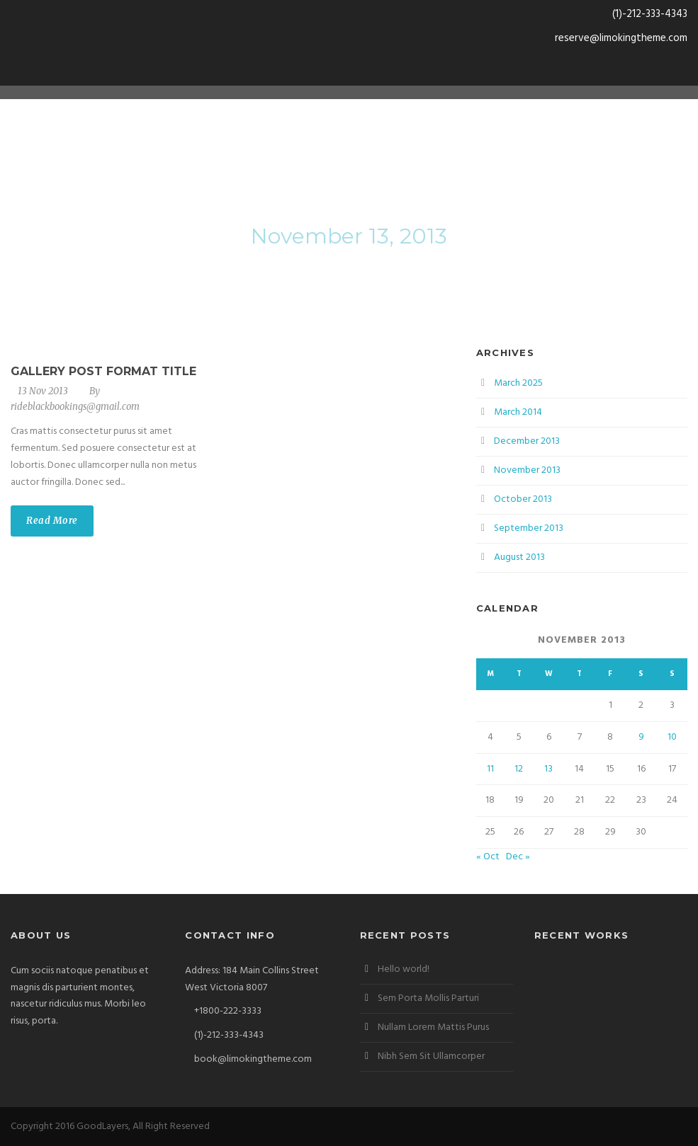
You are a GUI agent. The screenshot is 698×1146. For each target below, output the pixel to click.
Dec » (518, 857)
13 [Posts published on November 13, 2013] (548, 769)
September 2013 (528, 528)
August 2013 (519, 557)
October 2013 (523, 499)
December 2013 (527, 441)
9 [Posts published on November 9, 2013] (641, 737)
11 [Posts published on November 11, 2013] (490, 769)
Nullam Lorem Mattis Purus (433, 1027)
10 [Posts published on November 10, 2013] (672, 737)
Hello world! (403, 969)
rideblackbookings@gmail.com (75, 407)
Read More (52, 521)
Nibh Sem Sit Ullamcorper (431, 1056)
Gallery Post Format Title (103, 371)
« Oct (488, 857)
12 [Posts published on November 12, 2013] (518, 769)
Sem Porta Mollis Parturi (428, 998)
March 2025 (518, 383)
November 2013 (527, 470)
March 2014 (518, 412)
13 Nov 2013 (43, 391)
